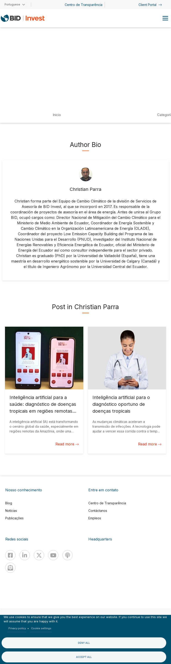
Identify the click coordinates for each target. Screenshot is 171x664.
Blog (8, 503)
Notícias (11, 511)
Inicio (57, 115)
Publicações (14, 518)
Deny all (84, 642)
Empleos (94, 518)
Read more (67, 444)
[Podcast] (67, 555)
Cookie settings (41, 628)
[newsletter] (10, 568)
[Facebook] (10, 555)
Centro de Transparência (83, 5)
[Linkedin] (25, 555)
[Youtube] (53, 555)
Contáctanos (97, 511)
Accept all (84, 657)
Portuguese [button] (12, 4)
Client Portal (150, 5)
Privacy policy (17, 628)
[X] (39, 555)
